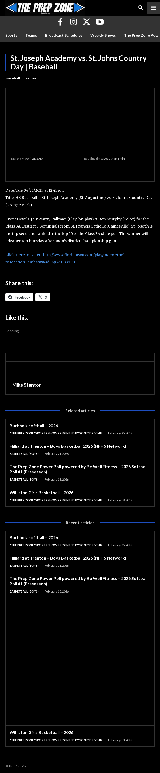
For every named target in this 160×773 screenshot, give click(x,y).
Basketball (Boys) (24, 453)
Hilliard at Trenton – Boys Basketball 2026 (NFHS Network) (68, 445)
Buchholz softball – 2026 (34, 425)
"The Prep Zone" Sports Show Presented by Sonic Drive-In (56, 433)
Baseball (12, 78)
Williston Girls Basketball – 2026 (41, 492)
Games (30, 78)
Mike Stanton (27, 385)
